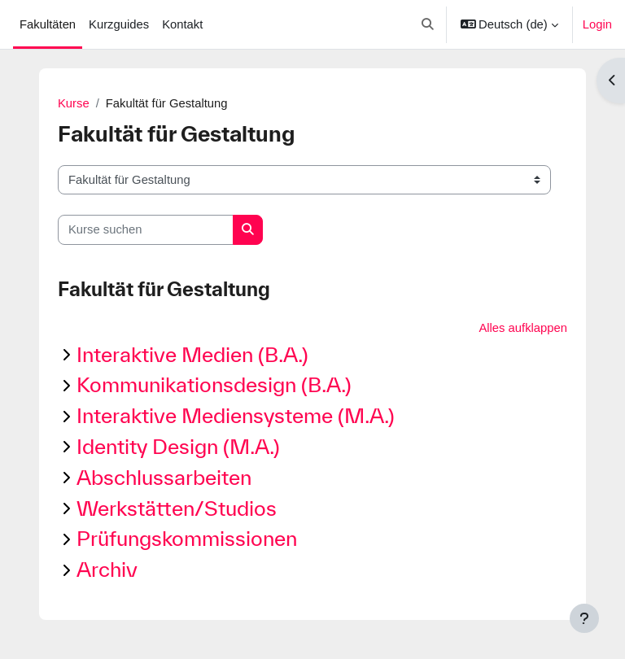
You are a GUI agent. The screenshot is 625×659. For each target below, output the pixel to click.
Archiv (107, 569)
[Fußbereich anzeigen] (584, 618)
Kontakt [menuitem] (182, 24)
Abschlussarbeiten (163, 477)
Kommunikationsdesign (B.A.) (214, 384)
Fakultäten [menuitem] (48, 24)
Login (597, 24)
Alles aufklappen (523, 327)
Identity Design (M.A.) (178, 446)
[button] (428, 24)
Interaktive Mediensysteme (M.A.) (235, 415)
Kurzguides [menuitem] (119, 24)
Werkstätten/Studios (176, 508)
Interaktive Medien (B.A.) (192, 354)
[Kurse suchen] (146, 229)
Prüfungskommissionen (186, 538)
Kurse (74, 103)
